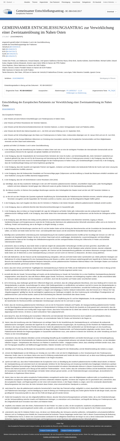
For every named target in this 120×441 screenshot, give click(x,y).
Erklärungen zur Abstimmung (76, 93)
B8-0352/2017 (12, 54)
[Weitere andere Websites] (110, 2)
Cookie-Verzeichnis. (70, 439)
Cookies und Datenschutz (51, 439)
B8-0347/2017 (11, 51)
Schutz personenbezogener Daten (104, 437)
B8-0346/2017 (11, 49)
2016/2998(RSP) (18, 78)
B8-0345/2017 (15, 47)
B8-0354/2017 (11, 56)
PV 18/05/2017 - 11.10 (74, 91)
